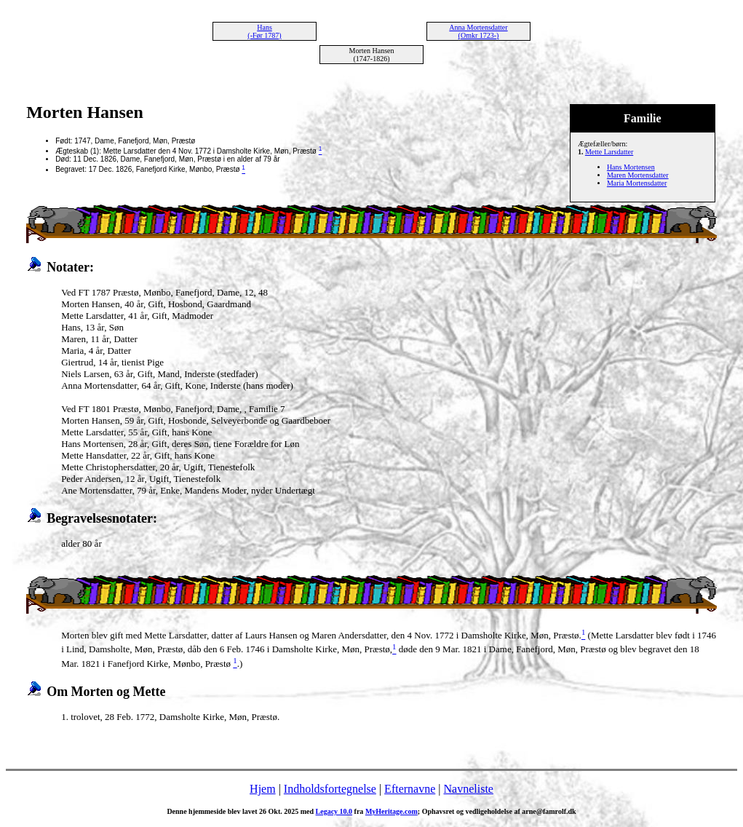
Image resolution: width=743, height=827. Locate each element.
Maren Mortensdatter (638, 175)
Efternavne (409, 789)
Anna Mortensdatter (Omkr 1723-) (478, 31)
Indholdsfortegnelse (330, 789)
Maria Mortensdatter (637, 183)
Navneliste (468, 789)
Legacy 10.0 (334, 811)
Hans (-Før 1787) (264, 31)
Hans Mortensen (631, 167)
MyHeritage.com (391, 811)
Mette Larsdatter (609, 152)
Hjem (263, 789)
